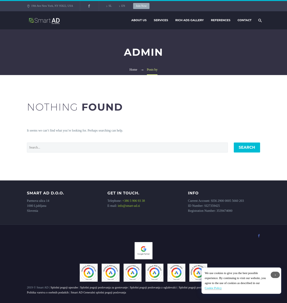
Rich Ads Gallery (189, 20)
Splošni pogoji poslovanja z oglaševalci (153, 287)
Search (247, 147)
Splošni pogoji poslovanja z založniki (201, 287)
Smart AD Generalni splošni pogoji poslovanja (98, 292)
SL (110, 5)
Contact (245, 20)
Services (161, 20)
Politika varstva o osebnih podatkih (48, 292)
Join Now (141, 5)
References (220, 20)
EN (123, 5)
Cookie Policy (213, 288)
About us (139, 20)
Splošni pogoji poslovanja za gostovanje (104, 287)
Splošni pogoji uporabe (64, 287)
